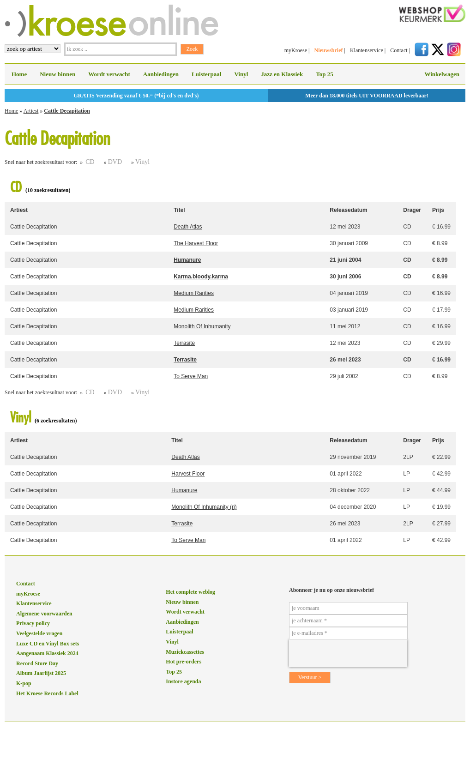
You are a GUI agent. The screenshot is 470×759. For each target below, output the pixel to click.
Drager (412, 210)
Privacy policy (33, 623)
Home (19, 74)
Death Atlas (188, 226)
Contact (398, 50)
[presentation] (348, 653)
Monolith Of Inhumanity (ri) (203, 507)
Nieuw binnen (57, 74)
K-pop (23, 683)
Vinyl (241, 74)
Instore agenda (183, 681)
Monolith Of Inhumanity (202, 326)
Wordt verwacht (109, 74)
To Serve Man (191, 376)
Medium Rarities (194, 293)
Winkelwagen (441, 74)
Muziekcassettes (185, 652)
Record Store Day (37, 663)
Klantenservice (366, 50)
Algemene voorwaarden (44, 613)
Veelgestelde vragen (39, 633)
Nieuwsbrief (328, 50)
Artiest (31, 111)
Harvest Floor (188, 473)
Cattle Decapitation (67, 111)
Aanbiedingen (161, 74)
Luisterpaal (206, 74)
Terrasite (184, 343)
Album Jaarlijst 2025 (41, 673)
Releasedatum (348, 210)
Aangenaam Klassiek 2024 (47, 653)
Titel (179, 210)
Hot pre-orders (183, 661)
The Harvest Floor (196, 243)
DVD (115, 161)
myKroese (295, 50)
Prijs (438, 210)
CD (89, 161)
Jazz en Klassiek (282, 74)
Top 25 (324, 74)
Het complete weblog (190, 592)
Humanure (187, 260)
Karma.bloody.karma (201, 276)
